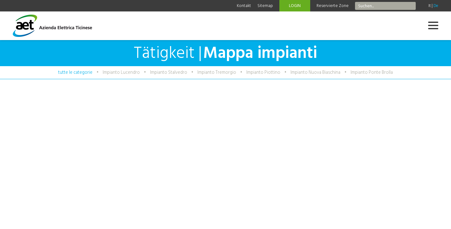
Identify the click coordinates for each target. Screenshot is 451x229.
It (429, 6)
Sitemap (265, 5)
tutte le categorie (75, 72)
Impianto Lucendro (121, 72)
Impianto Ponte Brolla (372, 72)
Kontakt (244, 5)
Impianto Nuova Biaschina (315, 72)
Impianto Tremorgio (216, 72)
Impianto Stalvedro (168, 72)
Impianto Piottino (263, 72)
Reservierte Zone (333, 5)
